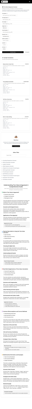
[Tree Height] (16, 24)
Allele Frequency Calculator (8, 166)
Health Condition (5, 38)
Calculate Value (13, 52)
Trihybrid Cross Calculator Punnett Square (11, 175)
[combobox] (10, 15)
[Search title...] (16, 155)
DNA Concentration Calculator (9, 162)
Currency (3, 47)
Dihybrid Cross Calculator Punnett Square (11, 168)
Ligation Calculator (6, 164)
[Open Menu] (29, 2)
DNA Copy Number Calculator (9, 170)
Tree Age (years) (5, 17)
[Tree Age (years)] (16, 19)
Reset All (27, 52)
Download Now (16, 146)
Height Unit (4, 26)
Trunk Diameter (5, 30)
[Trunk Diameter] (16, 32)
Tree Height (4, 21)
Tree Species (4, 13)
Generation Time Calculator (8, 177)
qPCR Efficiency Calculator (8, 173)
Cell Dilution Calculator (7, 179)
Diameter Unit (4, 34)
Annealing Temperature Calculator (9, 160)
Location (3, 42)
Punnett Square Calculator (8, 171)
